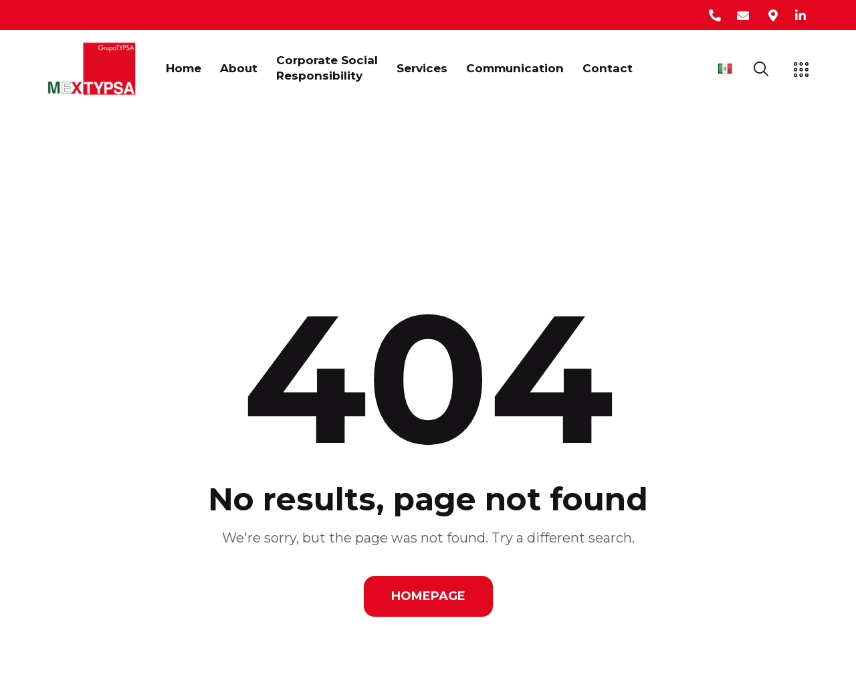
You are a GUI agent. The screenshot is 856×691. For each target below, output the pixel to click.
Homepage (428, 596)
